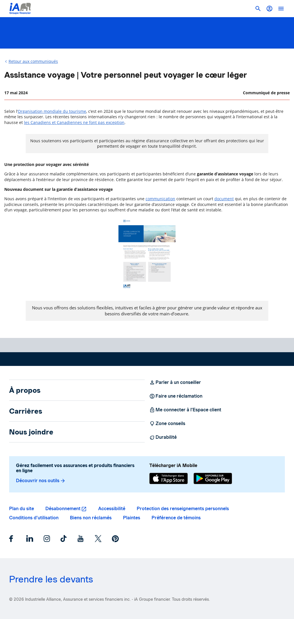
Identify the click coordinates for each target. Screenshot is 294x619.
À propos (25, 390)
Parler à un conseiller (175, 382)
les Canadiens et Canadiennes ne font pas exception (74, 122)
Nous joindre (31, 432)
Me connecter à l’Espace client (185, 410)
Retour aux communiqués (33, 61)
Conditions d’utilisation (34, 517)
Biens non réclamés (91, 517)
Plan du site (21, 508)
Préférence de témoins (176, 517)
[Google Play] (213, 479)
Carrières (25, 411)
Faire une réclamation (175, 396)
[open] (281, 8)
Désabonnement (62, 508)
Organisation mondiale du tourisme (52, 111)
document (224, 198)
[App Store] (168, 479)
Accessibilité (111, 508)
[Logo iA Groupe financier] (20, 8)
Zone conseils (167, 423)
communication (160, 198)
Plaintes (131, 517)
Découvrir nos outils (41, 481)
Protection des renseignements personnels (183, 508)
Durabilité (163, 437)
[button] (269, 8)
